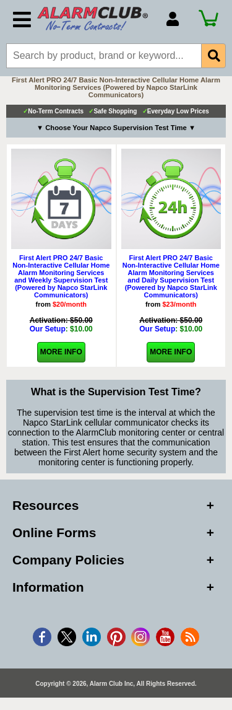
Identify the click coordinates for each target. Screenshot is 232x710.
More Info (61, 352)
